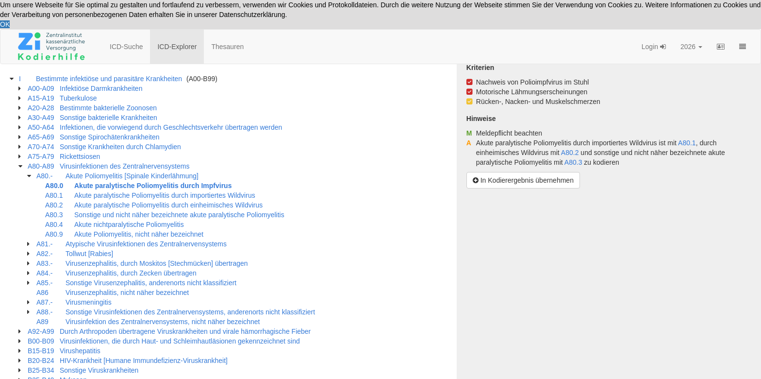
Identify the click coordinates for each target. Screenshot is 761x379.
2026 (691, 47)
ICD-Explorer (177, 47)
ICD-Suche (126, 47)
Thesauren (227, 47)
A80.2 (570, 152)
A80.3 (573, 162)
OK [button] (5, 24)
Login (654, 47)
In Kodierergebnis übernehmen (523, 180)
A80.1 (687, 143)
